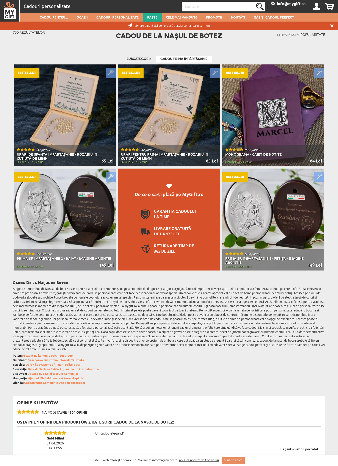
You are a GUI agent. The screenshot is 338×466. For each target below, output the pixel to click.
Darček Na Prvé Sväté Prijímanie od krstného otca (63, 369)
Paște (152, 18)
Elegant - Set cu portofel (299, 449)
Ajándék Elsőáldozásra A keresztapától (56, 379)
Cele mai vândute (181, 18)
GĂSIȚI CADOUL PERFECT (274, 18)
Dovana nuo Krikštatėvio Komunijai (52, 374)
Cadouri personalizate (117, 18)
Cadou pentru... (54, 18)
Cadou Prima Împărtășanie (183, 59)
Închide (332, 26)
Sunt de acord (233, 460)
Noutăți (238, 18)
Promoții (214, 18)
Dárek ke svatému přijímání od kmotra (53, 365)
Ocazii (82, 18)
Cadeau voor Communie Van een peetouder (54, 383)
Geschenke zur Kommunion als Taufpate (56, 360)
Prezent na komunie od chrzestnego (47, 356)
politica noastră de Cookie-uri (199, 460)
